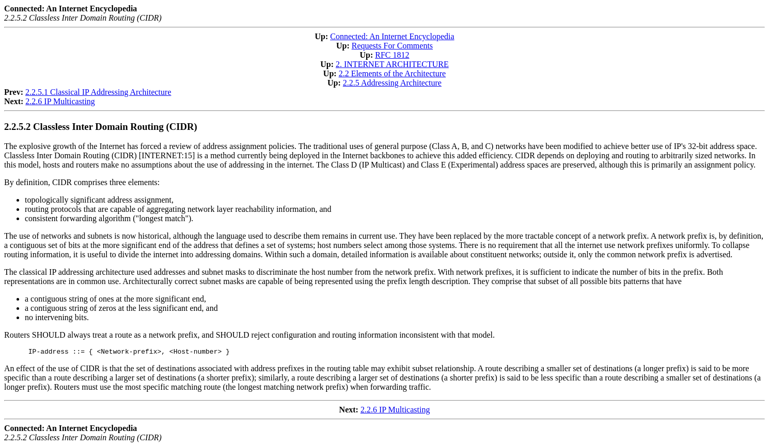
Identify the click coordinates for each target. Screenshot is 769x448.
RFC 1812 (392, 55)
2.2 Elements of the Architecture (392, 73)
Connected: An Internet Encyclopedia (392, 36)
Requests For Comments (392, 45)
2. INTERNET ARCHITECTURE (392, 64)
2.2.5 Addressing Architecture (392, 82)
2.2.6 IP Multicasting (60, 101)
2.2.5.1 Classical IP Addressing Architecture (98, 92)
